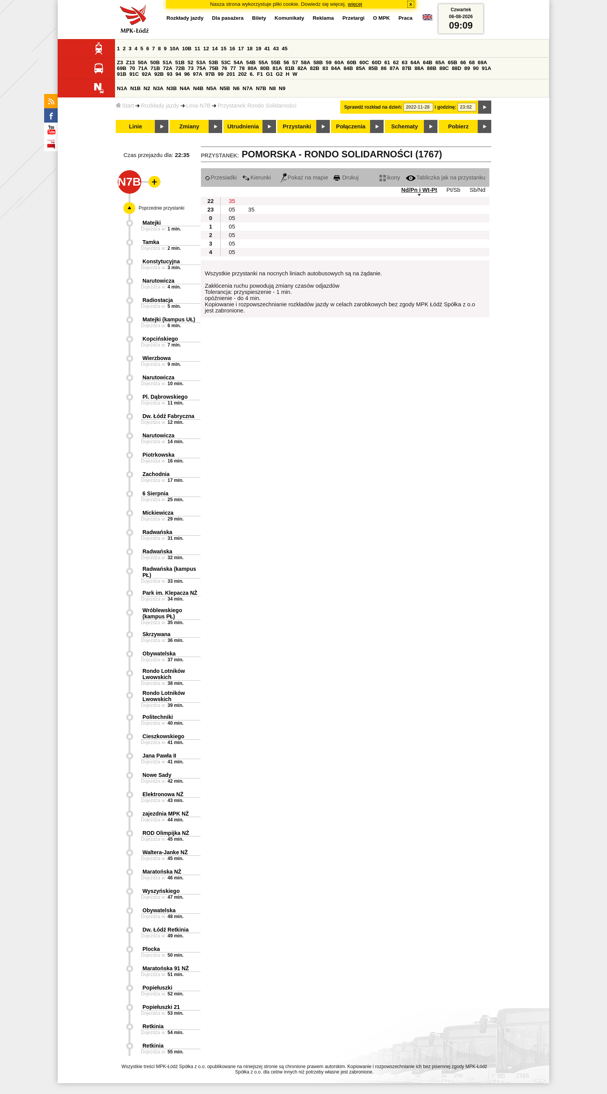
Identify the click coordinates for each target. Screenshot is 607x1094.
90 (476, 68)
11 (197, 48)
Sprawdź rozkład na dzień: (373, 107)
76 (224, 68)
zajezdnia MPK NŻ (165, 814)
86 (384, 68)
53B (213, 62)
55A (263, 62)
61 (387, 62)
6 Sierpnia (155, 493)
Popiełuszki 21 (161, 1007)
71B (155, 68)
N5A (211, 88)
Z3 (120, 62)
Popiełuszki (157, 988)
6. (252, 74)
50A (142, 62)
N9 (282, 88)
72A (167, 68)
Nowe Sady (156, 775)
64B (427, 62)
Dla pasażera (228, 18)
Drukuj (346, 177)
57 (295, 62)
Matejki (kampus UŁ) (168, 319)
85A (360, 68)
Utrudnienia (243, 126)
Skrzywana (156, 634)
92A (146, 74)
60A (339, 62)
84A (335, 68)
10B (186, 48)
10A (174, 48)
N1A (122, 88)
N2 (147, 88)
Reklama (323, 18)
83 (325, 68)
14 (215, 48)
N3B (171, 88)
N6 (236, 88)
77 (233, 68)
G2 (279, 74)
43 (276, 48)
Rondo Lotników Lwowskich (163, 674)
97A (197, 74)
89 (467, 68)
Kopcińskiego (160, 339)
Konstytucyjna (161, 261)
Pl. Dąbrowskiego (165, 397)
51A (167, 62)
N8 (272, 88)
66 (463, 62)
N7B (261, 88)
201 (230, 74)
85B (373, 68)
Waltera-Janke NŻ (165, 852)
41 (267, 48)
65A (440, 62)
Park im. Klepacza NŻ (169, 593)
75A (201, 68)
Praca (405, 18)
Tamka (150, 242)
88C (444, 68)
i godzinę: (445, 107)
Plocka (151, 949)
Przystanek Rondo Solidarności (257, 105)
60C (364, 62)
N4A (185, 88)
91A (486, 68)
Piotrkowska (158, 455)
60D (376, 62)
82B (314, 68)
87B (407, 68)
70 (132, 68)
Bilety (259, 18)
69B (121, 68)
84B (348, 68)
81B (289, 68)
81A (277, 68)
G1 (269, 74)
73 (191, 68)
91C (134, 74)
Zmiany (189, 126)
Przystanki (297, 126)
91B (121, 74)
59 (329, 62)
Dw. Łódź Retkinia (165, 930)
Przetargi (353, 18)
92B (158, 74)
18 (250, 48)
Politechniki (157, 717)
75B (213, 68)
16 (232, 48)
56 (286, 62)
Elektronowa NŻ (162, 794)
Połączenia (350, 126)
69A (482, 62)
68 (472, 62)
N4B (198, 88)
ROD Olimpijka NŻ (165, 833)
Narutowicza (158, 281)
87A (394, 68)
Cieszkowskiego (163, 736)
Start (125, 105)
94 (178, 74)
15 (223, 48)
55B (275, 62)
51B (179, 62)
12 (206, 48)
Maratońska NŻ (161, 872)
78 (242, 68)
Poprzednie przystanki (161, 208)
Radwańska (157, 532)
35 (232, 201)
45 (285, 48)
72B (180, 68)
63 (405, 62)
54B (250, 62)
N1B (135, 88)
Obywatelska (159, 653)
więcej (355, 4)
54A (238, 62)
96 (187, 74)
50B (154, 62)
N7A (248, 88)
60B (351, 62)
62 (396, 62)
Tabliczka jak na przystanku (445, 177)
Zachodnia (156, 474)
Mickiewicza (157, 513)
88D (456, 68)
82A (302, 68)
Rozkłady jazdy (160, 105)
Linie (135, 126)
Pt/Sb (453, 190)
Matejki (151, 223)
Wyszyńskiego (161, 891)
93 (170, 74)
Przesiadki (221, 177)
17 (241, 48)
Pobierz (458, 126)
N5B (224, 88)
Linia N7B (198, 105)
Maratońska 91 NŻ (165, 968)
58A (305, 62)
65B (452, 62)
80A (252, 68)
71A (142, 68)
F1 (260, 74)
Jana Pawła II (159, 756)
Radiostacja (157, 300)
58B (317, 62)
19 (258, 48)
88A (419, 68)
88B (431, 68)
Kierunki (256, 177)
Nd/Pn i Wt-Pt (419, 190)
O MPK (381, 18)
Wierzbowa (156, 358)
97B (209, 74)
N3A (158, 88)
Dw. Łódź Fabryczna (168, 416)
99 (221, 74)
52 (191, 62)
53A (201, 62)
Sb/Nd (477, 190)
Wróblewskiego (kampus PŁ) (162, 613)
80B (264, 68)
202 (242, 74)
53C (225, 62)
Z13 (130, 62)
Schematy (404, 126)
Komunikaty (289, 18)
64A (415, 62)
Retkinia (152, 1026)
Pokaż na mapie (304, 177)
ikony (389, 177)
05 (232, 210)
